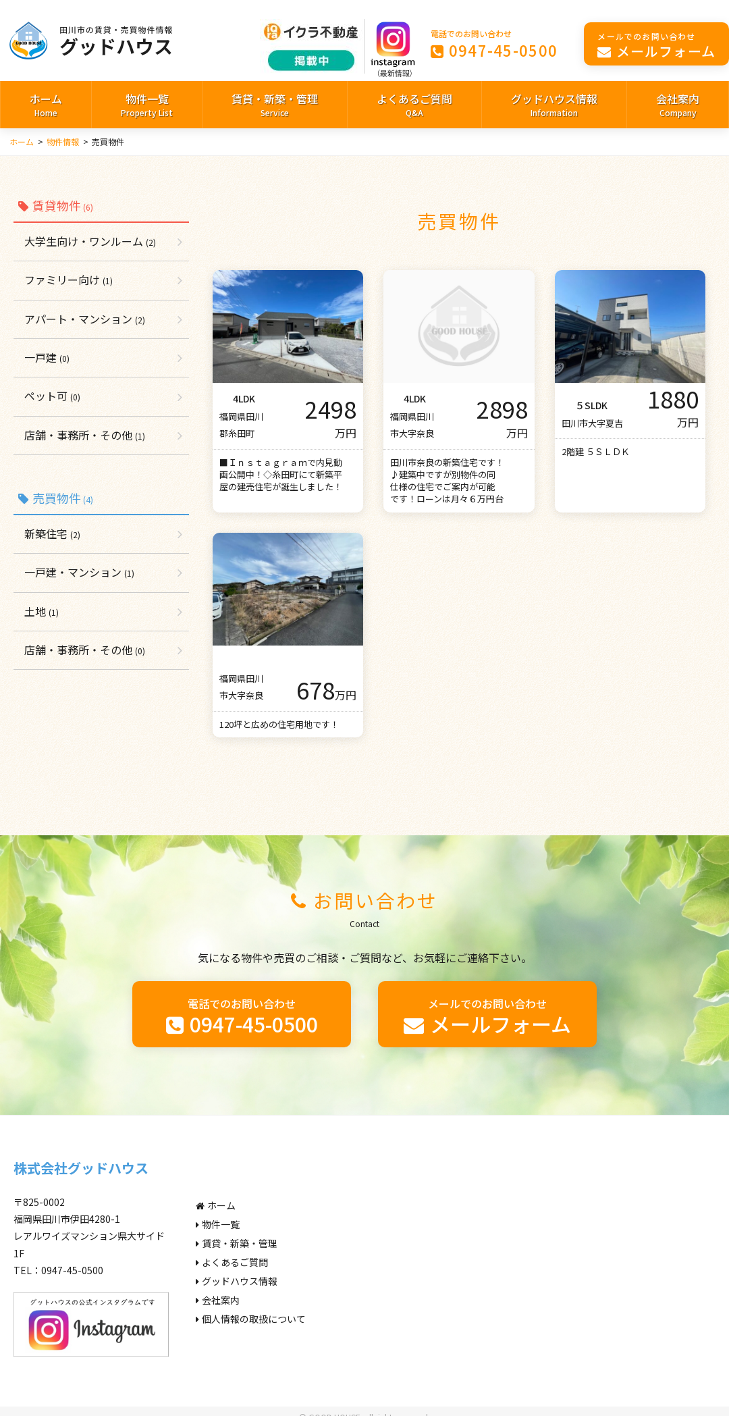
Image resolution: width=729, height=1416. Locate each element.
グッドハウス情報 (554, 105)
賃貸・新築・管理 (274, 105)
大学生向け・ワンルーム (90, 241)
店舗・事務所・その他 (84, 435)
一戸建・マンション (79, 572)
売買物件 (55, 497)
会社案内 (677, 105)
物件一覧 (147, 105)
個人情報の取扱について (251, 1319)
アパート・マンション (84, 319)
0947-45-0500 (494, 43)
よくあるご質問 (414, 105)
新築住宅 (52, 533)
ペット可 (52, 396)
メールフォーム (656, 45)
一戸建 (47, 357)
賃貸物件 (55, 205)
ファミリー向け (68, 279)
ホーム (46, 105)
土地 (41, 611)
